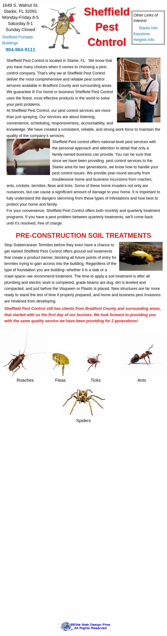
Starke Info (148, 28)
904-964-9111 (20, 49)
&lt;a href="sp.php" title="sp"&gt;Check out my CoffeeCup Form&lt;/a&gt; (83, 520)
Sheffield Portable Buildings (17, 40)
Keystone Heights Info (144, 37)
